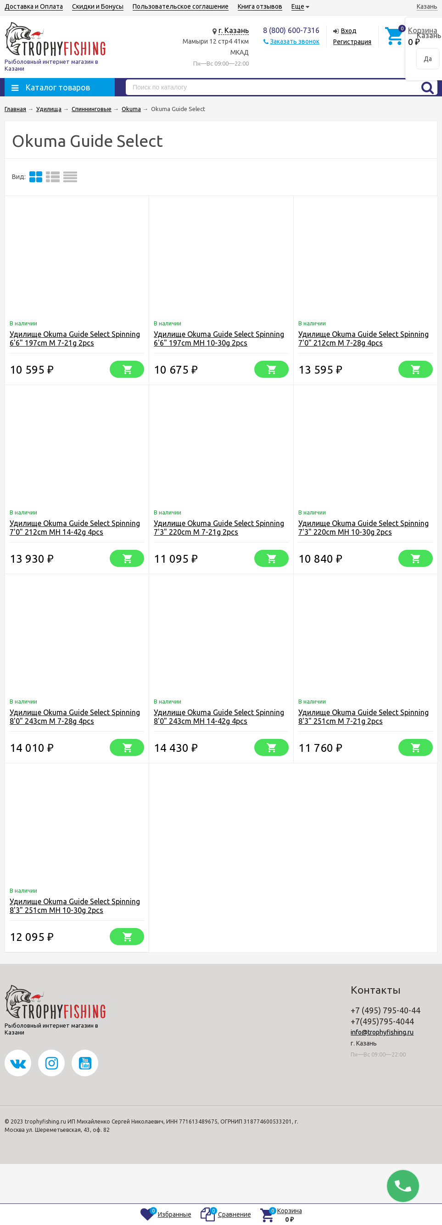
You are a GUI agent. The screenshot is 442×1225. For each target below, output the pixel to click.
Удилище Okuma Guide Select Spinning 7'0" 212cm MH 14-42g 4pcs (75, 527)
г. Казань (233, 30)
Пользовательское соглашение (181, 6)
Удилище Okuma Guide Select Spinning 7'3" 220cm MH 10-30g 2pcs (363, 527)
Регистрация (352, 41)
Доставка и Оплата (34, 6)
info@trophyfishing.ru (382, 1032)
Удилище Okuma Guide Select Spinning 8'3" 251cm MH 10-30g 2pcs (75, 905)
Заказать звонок (294, 41)
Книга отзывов (260, 6)
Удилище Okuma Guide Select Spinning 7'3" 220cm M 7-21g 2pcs (219, 527)
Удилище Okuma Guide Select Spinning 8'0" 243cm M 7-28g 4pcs (75, 716)
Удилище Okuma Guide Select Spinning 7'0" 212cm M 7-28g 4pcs (363, 338)
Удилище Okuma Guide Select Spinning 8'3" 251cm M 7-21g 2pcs (363, 716)
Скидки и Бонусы (97, 6)
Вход (349, 30)
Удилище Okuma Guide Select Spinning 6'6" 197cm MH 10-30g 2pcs (219, 338)
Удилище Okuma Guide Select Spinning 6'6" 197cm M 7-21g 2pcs (75, 338)
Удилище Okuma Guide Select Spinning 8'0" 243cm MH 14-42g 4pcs (219, 716)
